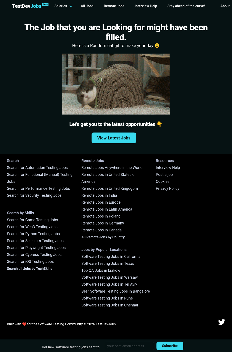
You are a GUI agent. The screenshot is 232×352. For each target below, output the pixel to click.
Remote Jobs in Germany (102, 223)
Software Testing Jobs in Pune (107, 298)
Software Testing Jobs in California (110, 256)
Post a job (164, 174)
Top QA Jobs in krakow (100, 270)
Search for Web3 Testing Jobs (32, 227)
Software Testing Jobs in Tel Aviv (109, 284)
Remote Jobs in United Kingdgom (109, 188)
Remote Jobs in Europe (101, 202)
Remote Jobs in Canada (101, 230)
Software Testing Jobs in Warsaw (109, 277)
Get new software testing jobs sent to (71, 347)
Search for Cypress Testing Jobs (34, 254)
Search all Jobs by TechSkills (29, 269)
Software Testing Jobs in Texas (107, 263)
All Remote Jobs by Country (103, 237)
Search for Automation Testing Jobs (37, 167)
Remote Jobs (114, 6)
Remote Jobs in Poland (101, 216)
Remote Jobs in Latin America (106, 209)
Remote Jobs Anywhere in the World (111, 167)
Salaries (61, 6)
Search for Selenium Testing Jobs (35, 241)
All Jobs (87, 6)
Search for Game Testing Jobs (32, 220)
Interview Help (146, 6)
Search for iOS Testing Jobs (30, 261)
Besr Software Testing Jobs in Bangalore (115, 291)
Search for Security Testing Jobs (34, 195)
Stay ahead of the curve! (186, 6)
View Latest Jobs (113, 138)
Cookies (162, 181)
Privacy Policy (167, 188)
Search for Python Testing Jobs (33, 234)
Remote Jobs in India (99, 195)
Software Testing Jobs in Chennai (109, 305)
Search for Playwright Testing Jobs (36, 248)
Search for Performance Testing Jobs (38, 188)
